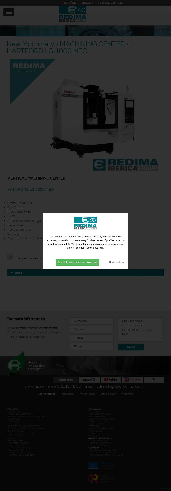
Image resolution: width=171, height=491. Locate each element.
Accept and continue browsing (77, 260)
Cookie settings (116, 260)
